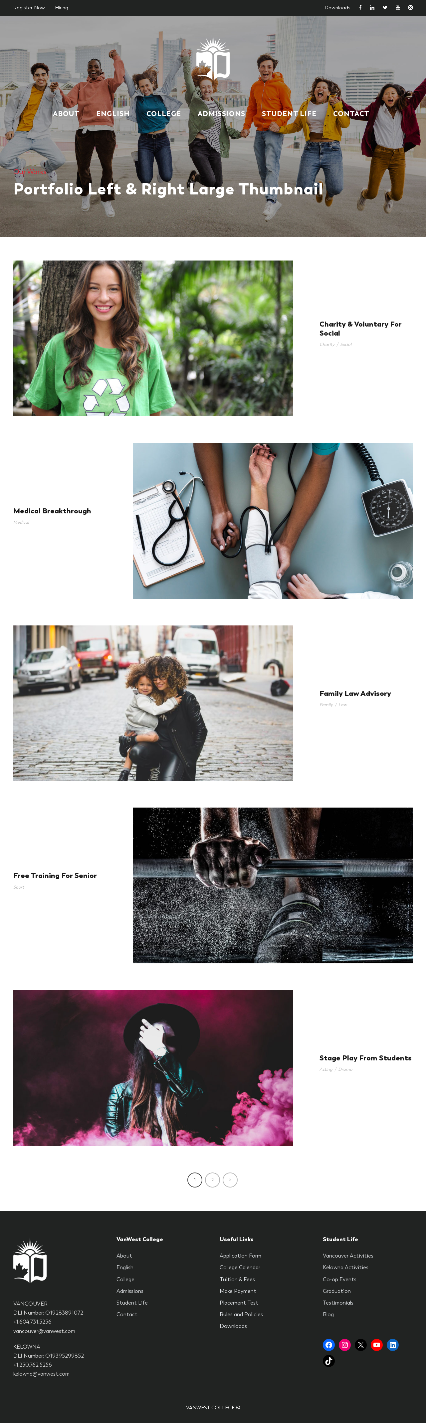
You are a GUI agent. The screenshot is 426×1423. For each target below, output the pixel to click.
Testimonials (338, 1302)
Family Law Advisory (355, 693)
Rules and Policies (241, 1314)
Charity (327, 344)
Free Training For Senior (55, 875)
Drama (345, 1069)
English (113, 113)
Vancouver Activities (348, 1255)
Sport (18, 887)
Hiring (61, 7)
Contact (351, 113)
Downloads (337, 7)
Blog (328, 1314)
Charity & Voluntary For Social (361, 328)
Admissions (221, 113)
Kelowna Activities (345, 1267)
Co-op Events (339, 1279)
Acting (326, 1069)
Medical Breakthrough (52, 511)
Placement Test (239, 1302)
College (163, 113)
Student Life (289, 113)
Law (342, 704)
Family (326, 704)
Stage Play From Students (366, 1058)
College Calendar (240, 1267)
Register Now (29, 7)
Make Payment (238, 1291)
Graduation (337, 1291)
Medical (21, 522)
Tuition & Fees (237, 1279)
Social (345, 344)
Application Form (240, 1255)
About (66, 113)
